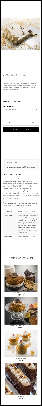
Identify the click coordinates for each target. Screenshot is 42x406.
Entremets (8, 106)
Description (12, 162)
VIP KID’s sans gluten (21, 293)
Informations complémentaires (21, 167)
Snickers (21, 396)
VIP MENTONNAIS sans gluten (21, 326)
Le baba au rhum (21, 358)
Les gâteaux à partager (11, 79)
